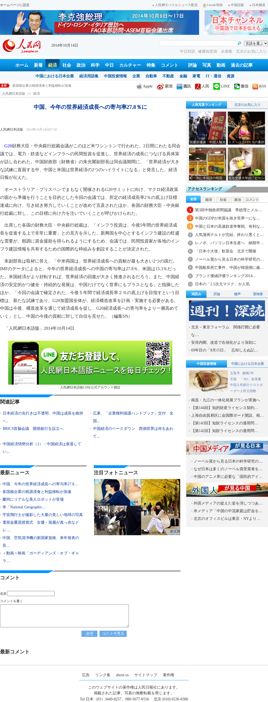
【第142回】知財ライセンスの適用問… (224, 431)
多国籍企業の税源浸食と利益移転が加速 (41, 86)
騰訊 (184, 86)
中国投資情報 (115, 76)
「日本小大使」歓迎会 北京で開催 (225, 251)
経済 (52, 65)
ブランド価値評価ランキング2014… (225, 276)
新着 (38, 65)
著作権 (168, 675)
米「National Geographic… (24, 507)
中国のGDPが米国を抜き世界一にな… (227, 218)
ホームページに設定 (15, 5)
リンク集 (102, 675)
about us (122, 675)
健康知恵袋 (208, 51)
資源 (230, 76)
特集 (151, 65)
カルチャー (130, 65)
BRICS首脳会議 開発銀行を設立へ (33, 429)
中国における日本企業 (55, 76)
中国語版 (236, 5)
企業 (136, 76)
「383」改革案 (250, 379)
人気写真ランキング (206, 105)
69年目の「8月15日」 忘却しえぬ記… (224, 350)
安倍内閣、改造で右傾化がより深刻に (223, 342)
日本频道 (257, 5)
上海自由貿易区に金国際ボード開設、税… (227, 415)
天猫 (233, 379)
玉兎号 (235, 373)
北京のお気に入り (251, 51)
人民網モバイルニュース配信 (175, 5)
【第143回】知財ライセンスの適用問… (224, 423)
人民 (202, 86)
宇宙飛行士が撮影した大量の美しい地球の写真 (42, 515)
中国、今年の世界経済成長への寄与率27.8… (40, 484)
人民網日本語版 (13, 93)
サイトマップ (145, 675)
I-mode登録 (213, 5)
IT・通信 (213, 76)
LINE (221, 86)
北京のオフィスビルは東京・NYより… (227, 519)
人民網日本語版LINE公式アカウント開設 (90, 365)
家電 (196, 76)
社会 (66, 65)
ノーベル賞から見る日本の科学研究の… (229, 259)
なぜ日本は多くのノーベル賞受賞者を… (228, 469)
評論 (192, 65)
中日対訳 (187, 51)
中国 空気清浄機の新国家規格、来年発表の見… (40, 542)
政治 (81, 65)
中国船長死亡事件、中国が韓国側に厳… (229, 268)
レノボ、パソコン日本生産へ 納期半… (229, 243)
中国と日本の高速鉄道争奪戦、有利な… (229, 226)
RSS (259, 86)
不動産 (168, 76)
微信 (241, 86)
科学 (95, 65)
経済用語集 (88, 76)
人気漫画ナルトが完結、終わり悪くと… (229, 235)
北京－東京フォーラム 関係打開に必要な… (225, 331)
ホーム (21, 65)
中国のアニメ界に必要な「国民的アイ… (228, 477)
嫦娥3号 (248, 373)
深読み (196, 294)
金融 (183, 76)
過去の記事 (242, 65)
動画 (221, 65)
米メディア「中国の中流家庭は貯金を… (228, 511)
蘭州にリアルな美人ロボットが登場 (33, 499)
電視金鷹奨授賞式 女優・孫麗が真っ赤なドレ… (40, 526)
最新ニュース (15, 472)
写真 (206, 65)
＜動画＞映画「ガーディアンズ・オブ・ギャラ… (40, 557)
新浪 (165, 86)
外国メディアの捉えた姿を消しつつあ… (228, 503)
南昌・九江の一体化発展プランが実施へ (225, 400)
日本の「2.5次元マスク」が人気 (222, 284)
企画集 (227, 51)
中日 (109, 65)
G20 (8, 145)
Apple (145, 86)
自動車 (151, 76)
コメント (169, 65)
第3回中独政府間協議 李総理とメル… (228, 210)
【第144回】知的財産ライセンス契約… (224, 408)
